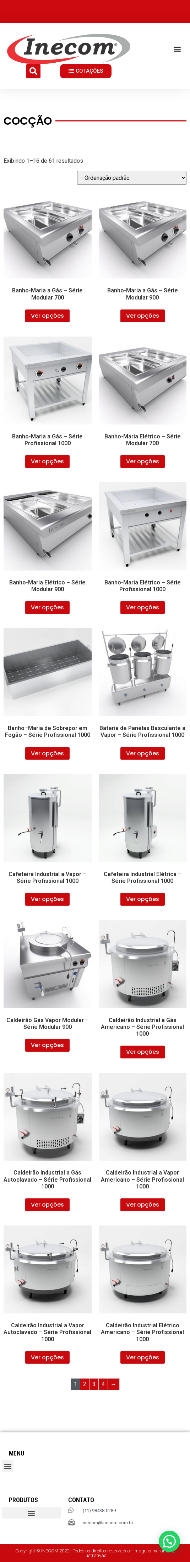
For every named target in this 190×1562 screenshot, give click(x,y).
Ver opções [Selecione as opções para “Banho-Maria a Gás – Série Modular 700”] (47, 316)
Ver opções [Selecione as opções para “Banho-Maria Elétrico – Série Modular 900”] (47, 607)
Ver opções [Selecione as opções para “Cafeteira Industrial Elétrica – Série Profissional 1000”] (142, 899)
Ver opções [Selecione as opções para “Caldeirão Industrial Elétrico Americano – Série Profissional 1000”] (142, 1357)
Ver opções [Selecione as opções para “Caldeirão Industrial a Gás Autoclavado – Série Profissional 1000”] (47, 1205)
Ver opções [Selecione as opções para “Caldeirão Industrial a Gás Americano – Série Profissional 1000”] (142, 1052)
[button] (177, 49)
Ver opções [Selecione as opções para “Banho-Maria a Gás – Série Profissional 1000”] (47, 461)
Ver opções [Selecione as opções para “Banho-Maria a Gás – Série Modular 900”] (142, 316)
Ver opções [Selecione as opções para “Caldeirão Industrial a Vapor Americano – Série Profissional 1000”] (142, 1205)
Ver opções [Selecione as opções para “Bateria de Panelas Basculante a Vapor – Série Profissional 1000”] (142, 753)
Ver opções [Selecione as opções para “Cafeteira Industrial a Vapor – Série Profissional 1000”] (47, 899)
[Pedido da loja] (131, 178)
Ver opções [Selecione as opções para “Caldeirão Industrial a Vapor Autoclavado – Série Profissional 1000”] (47, 1357)
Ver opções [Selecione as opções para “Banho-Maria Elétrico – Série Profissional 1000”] (142, 607)
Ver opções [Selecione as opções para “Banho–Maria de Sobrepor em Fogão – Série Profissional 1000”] (47, 753)
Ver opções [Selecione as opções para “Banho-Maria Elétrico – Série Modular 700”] (142, 461)
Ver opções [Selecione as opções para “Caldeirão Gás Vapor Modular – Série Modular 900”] (47, 1045)
